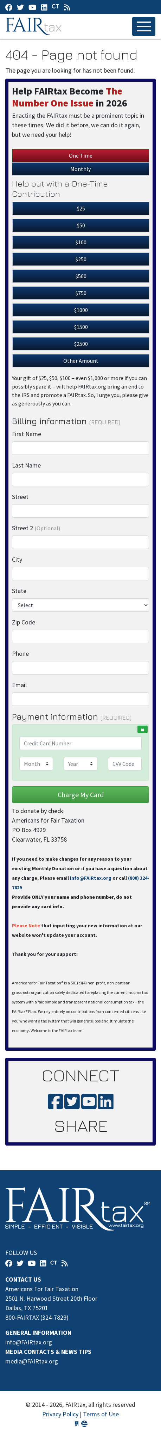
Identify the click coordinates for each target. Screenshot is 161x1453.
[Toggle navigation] (143, 26)
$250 (81, 259)
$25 (81, 208)
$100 (81, 242)
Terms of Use (101, 1414)
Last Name (26, 465)
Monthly (80, 168)
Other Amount (80, 360)
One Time (80, 155)
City (17, 559)
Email (19, 685)
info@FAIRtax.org (90, 878)
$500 (81, 276)
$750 (81, 293)
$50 (81, 225)
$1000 (81, 309)
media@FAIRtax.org (31, 1361)
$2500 (81, 343)
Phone (20, 653)
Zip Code (23, 622)
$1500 (81, 326)
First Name (26, 434)
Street (20, 497)
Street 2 (36, 528)
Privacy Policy (60, 1414)
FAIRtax (35, 26)
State (19, 591)
